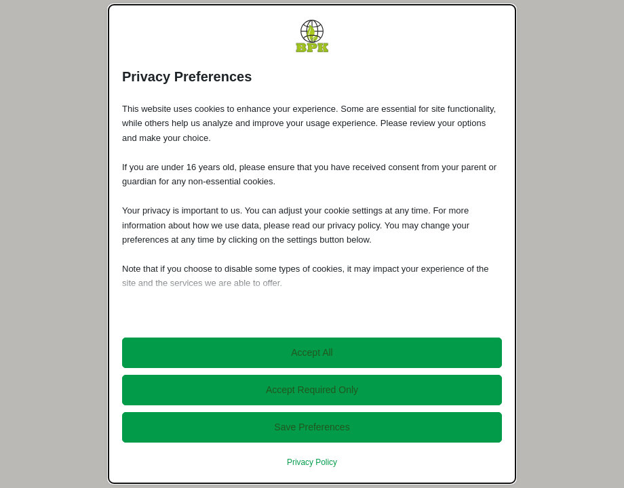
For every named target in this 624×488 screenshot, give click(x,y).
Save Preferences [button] (311, 427)
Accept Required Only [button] (312, 389)
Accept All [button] (311, 352)
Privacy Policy (312, 462)
